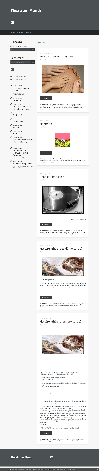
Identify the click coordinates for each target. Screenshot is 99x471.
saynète (79, 303)
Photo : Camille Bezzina (78, 219)
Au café (16, 127)
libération (79, 232)
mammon (42, 109)
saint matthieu (56, 441)
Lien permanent (45, 104)
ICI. (55, 280)
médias (79, 104)
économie (58, 305)
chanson (47, 232)
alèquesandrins (44, 160)
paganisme (67, 107)
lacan (44, 441)
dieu (57, 160)
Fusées (62, 104)
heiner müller (50, 106)
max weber (51, 305)
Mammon (46, 124)
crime (74, 232)
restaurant (56, 234)
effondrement (54, 232)
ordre (70, 160)
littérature (73, 104)
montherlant (58, 106)
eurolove (63, 305)
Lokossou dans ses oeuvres (21, 89)
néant (41, 234)
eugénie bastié (72, 106)
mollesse (67, 234)
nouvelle (42, 232)
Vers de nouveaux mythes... (57, 56)
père (41, 107)
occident (83, 106)
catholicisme (59, 107)
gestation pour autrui (49, 107)
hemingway (43, 106)
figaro (78, 106)
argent (82, 107)
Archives (20, 32)
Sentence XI (18, 115)
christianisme (43, 162)
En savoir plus (73, 469)
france (61, 232)
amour (65, 232)
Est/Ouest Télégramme (22, 163)
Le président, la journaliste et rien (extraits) (20, 153)
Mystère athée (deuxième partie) (61, 248)
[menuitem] (13, 32)
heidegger (49, 441)
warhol (65, 106)
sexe (84, 232)
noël (50, 160)
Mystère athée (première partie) (60, 321)
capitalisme (82, 160)
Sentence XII (18, 100)
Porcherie (67, 230)
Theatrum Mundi (25, 10)
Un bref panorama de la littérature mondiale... (23, 107)
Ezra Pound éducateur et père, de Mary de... (23, 140)
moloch (75, 305)
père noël (42, 305)
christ (53, 160)
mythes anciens (74, 107)
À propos (27, 32)
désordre (75, 160)
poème (79, 159)
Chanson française (52, 177)
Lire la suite (47, 98)
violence (69, 232)
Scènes (62, 303)
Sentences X (18, 121)
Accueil (12, 32)
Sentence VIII (18, 133)
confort (61, 234)
